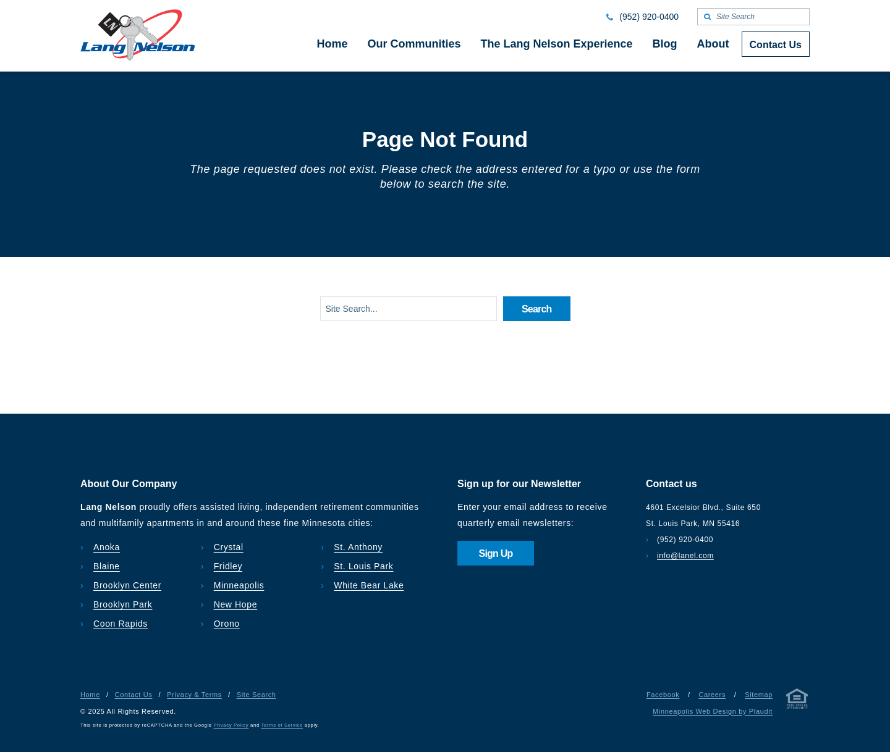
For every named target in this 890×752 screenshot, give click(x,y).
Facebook (662, 694)
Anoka (106, 547)
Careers (712, 694)
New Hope (236, 604)
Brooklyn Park (122, 604)
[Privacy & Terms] (797, 701)
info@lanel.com (685, 555)
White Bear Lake (369, 585)
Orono (227, 624)
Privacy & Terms (194, 694)
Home (90, 694)
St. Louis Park (363, 566)
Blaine (106, 566)
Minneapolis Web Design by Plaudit (713, 711)
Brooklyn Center (127, 585)
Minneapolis (239, 585)
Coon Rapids (120, 624)
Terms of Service (282, 725)
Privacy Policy (231, 725)
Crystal (229, 547)
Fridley (228, 566)
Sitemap (759, 694)
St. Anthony (358, 547)
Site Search (256, 694)
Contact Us (134, 694)
